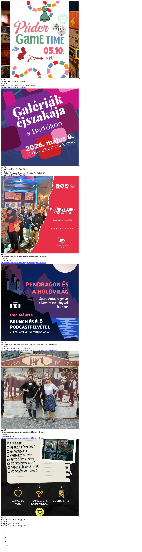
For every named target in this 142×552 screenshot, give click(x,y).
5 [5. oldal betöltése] (5, 539)
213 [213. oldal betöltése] (6, 547)
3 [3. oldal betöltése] (5, 535)
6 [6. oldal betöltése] (5, 541)
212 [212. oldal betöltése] (6, 545)
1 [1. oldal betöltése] (5, 531)
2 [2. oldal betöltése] (5, 533)
